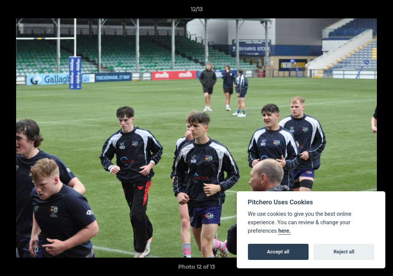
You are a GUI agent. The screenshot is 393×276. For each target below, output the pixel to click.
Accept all (278, 252)
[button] (379, 11)
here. (284, 231)
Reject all (344, 252)
